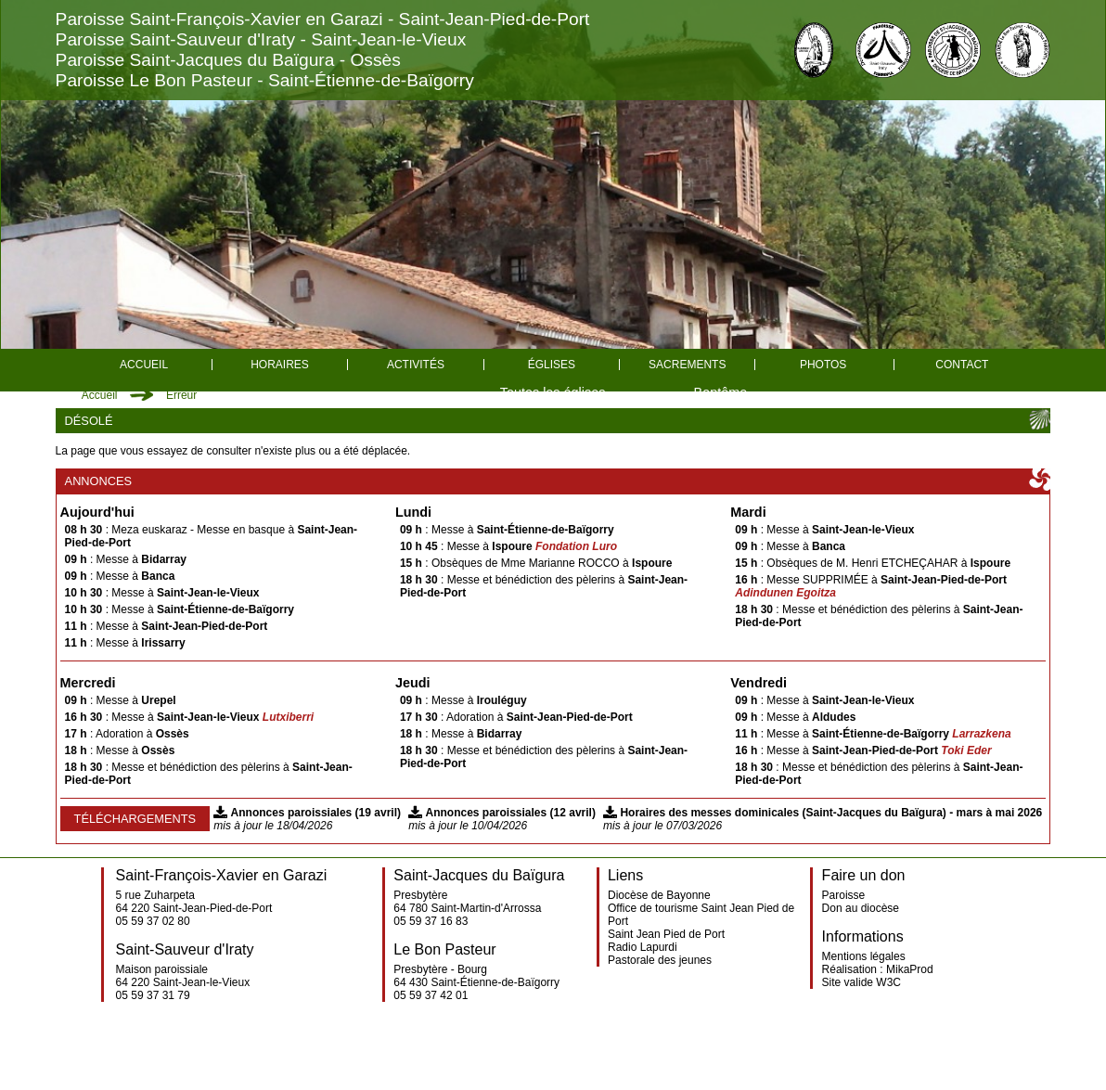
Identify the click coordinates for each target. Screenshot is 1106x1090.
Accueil (144, 364)
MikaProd (909, 969)
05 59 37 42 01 (430, 995)
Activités (415, 364)
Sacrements (687, 364)
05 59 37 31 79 (153, 995)
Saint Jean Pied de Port (666, 934)
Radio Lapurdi (642, 947)
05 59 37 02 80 (153, 921)
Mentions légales (864, 956)
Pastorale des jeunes (660, 960)
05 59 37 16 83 (430, 921)
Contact (961, 364)
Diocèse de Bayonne (659, 895)
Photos (823, 364)
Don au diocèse (860, 908)
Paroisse (844, 895)
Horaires (280, 364)
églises (551, 364)
